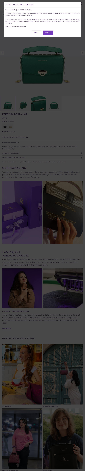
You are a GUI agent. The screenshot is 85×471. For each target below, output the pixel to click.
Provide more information (15, 27)
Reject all (36, 32)
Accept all (48, 32)
